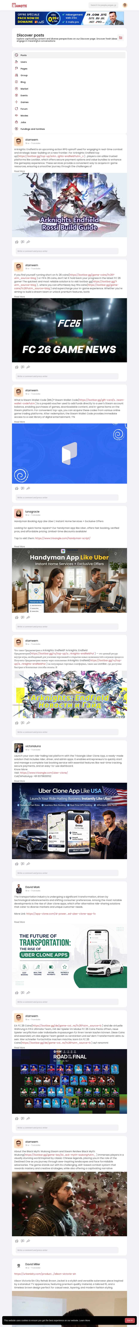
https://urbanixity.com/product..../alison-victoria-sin (45, 1274)
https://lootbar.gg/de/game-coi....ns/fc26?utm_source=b (66, 1025)
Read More (19, 171)
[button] (103, 5)
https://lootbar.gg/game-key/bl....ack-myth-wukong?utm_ (60, 1155)
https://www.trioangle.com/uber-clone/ (44, 773)
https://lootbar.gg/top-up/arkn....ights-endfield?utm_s (51, 156)
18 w (27, 143)
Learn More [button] (84, 1320)
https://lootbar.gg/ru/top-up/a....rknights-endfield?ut (62, 653)
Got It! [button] (130, 1320)
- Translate (35, 143)
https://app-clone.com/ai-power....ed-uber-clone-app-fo (61, 913)
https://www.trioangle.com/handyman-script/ (62, 538)
